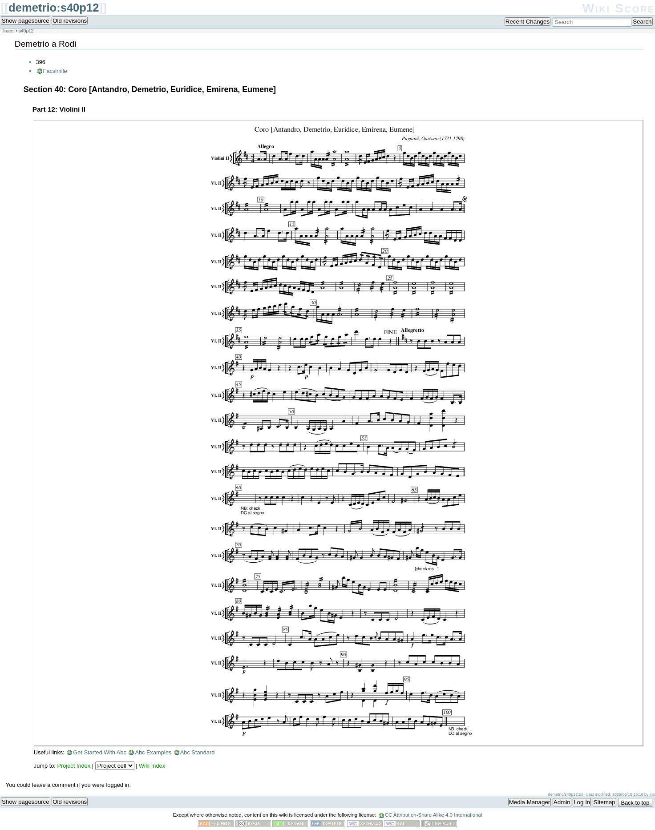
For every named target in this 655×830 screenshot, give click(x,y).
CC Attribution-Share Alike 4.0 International (433, 815)
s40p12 (26, 30)
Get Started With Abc (99, 752)
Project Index (73, 765)
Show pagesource (25, 20)
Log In (582, 802)
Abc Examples (153, 752)
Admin (562, 802)
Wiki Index (152, 765)
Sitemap (604, 802)
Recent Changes (527, 21)
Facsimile (55, 71)
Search (642, 21)
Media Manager (529, 802)
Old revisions (70, 20)
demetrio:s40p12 (53, 7)
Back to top (635, 802)
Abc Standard (197, 752)
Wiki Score (618, 8)
